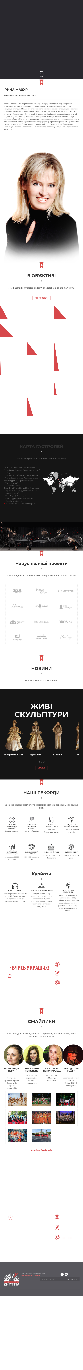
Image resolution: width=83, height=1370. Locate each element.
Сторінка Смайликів (41, 1269)
